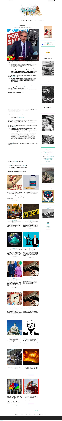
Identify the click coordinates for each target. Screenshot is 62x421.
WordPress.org (48, 229)
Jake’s (16, 111)
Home (19, 20)
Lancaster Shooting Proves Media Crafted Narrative (14, 368)
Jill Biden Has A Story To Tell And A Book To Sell (50, 156)
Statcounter (1, 420)
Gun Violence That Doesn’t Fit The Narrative (31, 279)
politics (31, 191)
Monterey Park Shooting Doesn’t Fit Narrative (31, 222)
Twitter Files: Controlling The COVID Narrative (14, 250)
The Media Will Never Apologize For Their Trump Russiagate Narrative (31, 397)
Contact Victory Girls (41, 20)
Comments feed (48, 227)
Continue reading (14, 200)
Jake (11, 120)
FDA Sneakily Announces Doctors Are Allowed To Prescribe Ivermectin (31, 193)
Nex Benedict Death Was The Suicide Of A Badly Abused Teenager (14, 193)
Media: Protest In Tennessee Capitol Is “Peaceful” (14, 222)
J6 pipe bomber (26, 86)
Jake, (10, 165)
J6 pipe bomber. (16, 62)
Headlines (31, 220)
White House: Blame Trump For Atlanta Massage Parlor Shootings (31, 339)
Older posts (36, 410)
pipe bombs (13, 76)
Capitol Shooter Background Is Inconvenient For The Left (14, 339)
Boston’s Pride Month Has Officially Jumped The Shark (49, 152)
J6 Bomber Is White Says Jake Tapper (22, 27)
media (31, 277)
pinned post (24, 165)
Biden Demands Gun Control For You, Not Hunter (31, 309)
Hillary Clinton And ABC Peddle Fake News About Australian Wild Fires (31, 368)
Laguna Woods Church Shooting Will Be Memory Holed (14, 309)
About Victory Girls (24, 20)
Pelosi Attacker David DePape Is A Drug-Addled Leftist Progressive (14, 280)
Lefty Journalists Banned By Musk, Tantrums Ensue (31, 250)
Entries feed (48, 226)
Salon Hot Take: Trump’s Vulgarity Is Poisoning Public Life (48, 154)
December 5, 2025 (21, 117)
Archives (35, 20)
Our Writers (30, 20)
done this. (14, 126)
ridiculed (16, 161)
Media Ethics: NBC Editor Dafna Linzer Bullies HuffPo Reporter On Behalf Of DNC (14, 397)
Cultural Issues (14, 191)
